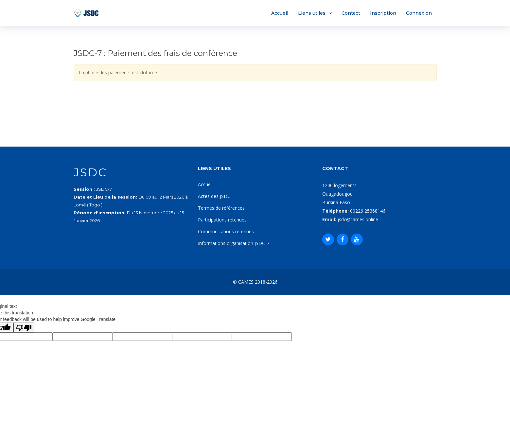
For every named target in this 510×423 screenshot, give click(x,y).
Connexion (419, 13)
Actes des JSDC (214, 196)
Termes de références (221, 208)
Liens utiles (311, 13)
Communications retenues (226, 231)
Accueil (279, 13)
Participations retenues (222, 220)
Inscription (383, 13)
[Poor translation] (23, 327)
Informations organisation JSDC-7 (233, 243)
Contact (351, 13)
